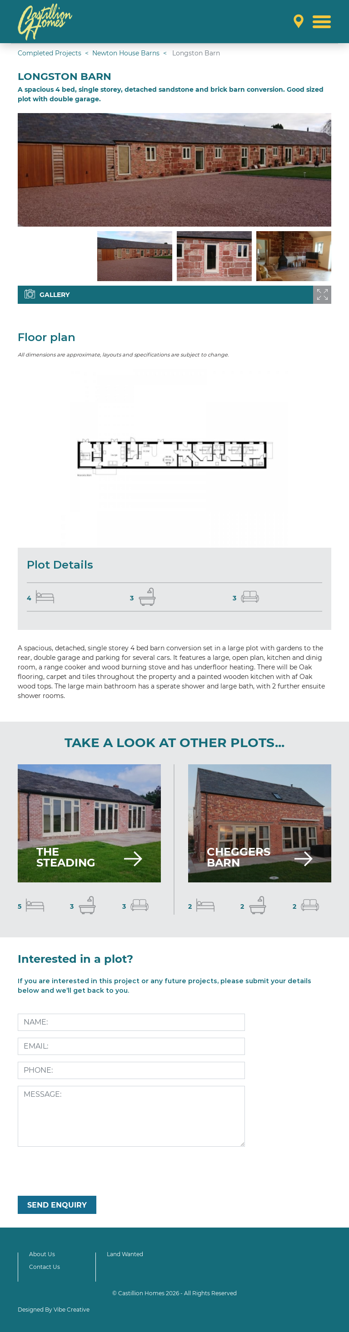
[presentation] (87, 1171)
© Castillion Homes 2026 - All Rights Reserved (174, 1293)
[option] (174, 170)
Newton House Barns (126, 53)
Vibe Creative (72, 1309)
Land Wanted (125, 1254)
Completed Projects (49, 53)
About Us (42, 1254)
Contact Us (44, 1266)
